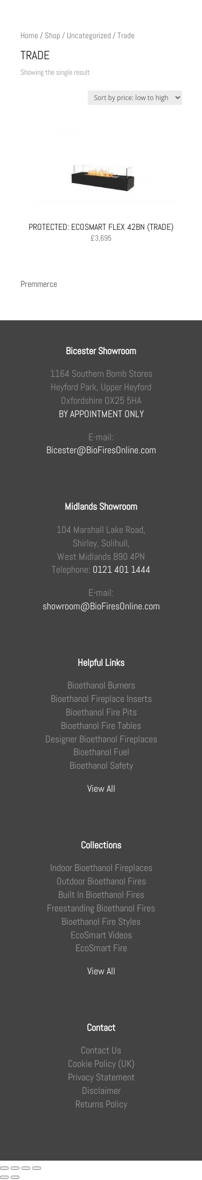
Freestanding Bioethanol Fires (101, 908)
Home (29, 35)
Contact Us (101, 1050)
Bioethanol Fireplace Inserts (101, 699)
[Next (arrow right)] (15, 1177)
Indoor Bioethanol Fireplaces (101, 868)
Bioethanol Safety (101, 765)
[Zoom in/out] (4, 1168)
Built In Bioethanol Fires (101, 895)
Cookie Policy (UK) (101, 1064)
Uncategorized (89, 35)
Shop (52, 35)
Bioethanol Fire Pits (101, 712)
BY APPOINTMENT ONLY (101, 414)
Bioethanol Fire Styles (101, 922)
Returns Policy (101, 1104)
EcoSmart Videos (101, 935)
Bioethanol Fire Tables (101, 726)
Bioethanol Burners (101, 685)
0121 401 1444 (121, 569)
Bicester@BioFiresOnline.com (101, 450)
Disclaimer (101, 1091)
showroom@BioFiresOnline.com (101, 606)
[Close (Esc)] (36, 1168)
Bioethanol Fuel (101, 752)
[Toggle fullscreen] (15, 1168)
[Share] (26, 1168)
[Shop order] (135, 97)
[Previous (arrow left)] (4, 1177)
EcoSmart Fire (101, 948)
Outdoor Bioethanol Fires (101, 881)
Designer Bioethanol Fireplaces (101, 739)
